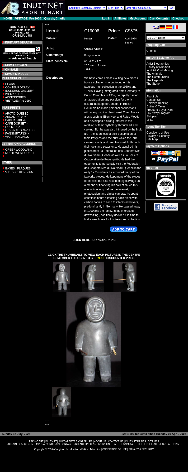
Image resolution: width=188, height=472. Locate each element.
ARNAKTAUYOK (16, 117)
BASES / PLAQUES (18, 168)
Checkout (178, 18)
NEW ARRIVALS (16, 65)
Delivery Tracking (157, 103)
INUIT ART (51, 441)
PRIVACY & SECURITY (141, 449)
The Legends (154, 80)
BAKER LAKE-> (15, 120)
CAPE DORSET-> (16, 123)
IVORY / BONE (14, 94)
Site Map (152, 139)
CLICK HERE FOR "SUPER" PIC (93, 240)
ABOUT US (100, 441)
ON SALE (11, 69)
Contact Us (153, 99)
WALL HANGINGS (17, 137)
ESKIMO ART (36, 441)
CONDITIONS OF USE (114, 449)
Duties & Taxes (155, 106)
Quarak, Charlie (54, 18)
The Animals (154, 73)
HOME (7, 18)
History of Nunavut (158, 67)
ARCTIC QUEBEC (17, 113)
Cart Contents (159, 18)
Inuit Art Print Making (159, 70)
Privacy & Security (157, 136)
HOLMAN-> (12, 127)
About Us (152, 96)
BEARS (10, 84)
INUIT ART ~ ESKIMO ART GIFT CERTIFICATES (134, 444)
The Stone (153, 83)
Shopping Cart (155, 45)
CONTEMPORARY (17, 87)
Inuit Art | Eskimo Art (160, 57)
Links (149, 119)
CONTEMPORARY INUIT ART (44, 444)
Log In (106, 18)
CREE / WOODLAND (18, 149)
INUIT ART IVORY (95, 444)
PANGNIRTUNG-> (17, 133)
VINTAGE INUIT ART (73, 444)
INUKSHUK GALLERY (19, 90)
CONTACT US (115, 441)
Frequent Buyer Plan (159, 109)
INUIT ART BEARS (16, 444)
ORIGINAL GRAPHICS (19, 130)
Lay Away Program (158, 113)
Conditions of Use (157, 132)
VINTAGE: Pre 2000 (28, 18)
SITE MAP (153, 441)
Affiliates (120, 18)
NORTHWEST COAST (19, 153)
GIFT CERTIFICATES (19, 171)
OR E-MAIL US (22, 35)
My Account (138, 18)
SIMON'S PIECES (16, 74)
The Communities (157, 77)
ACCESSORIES (15, 97)
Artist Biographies (157, 63)
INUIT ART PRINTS (135, 441)
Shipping (152, 116)
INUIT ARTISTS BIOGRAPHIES (75, 441)
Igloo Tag (152, 167)
